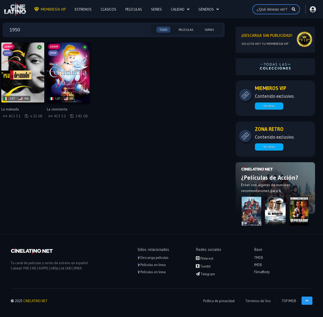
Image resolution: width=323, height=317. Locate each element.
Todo (163, 30)
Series (209, 30)
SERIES (156, 9)
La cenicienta (57, 109)
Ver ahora (269, 106)
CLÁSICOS (108, 9)
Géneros (206, 9)
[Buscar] (293, 9)
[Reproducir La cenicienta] (68, 72)
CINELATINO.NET (35, 301)
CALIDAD (177, 9)
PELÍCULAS (133, 9)
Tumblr (203, 266)
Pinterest (204, 258)
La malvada (10, 109)
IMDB (258, 265)
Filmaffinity (262, 272)
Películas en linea (152, 265)
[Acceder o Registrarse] (312, 9)
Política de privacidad (218, 301)
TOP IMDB (289, 301)
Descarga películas (153, 257)
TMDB (258, 257)
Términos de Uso (258, 301)
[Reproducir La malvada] (22, 72)
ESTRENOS (83, 9)
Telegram (205, 274)
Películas (186, 30)
